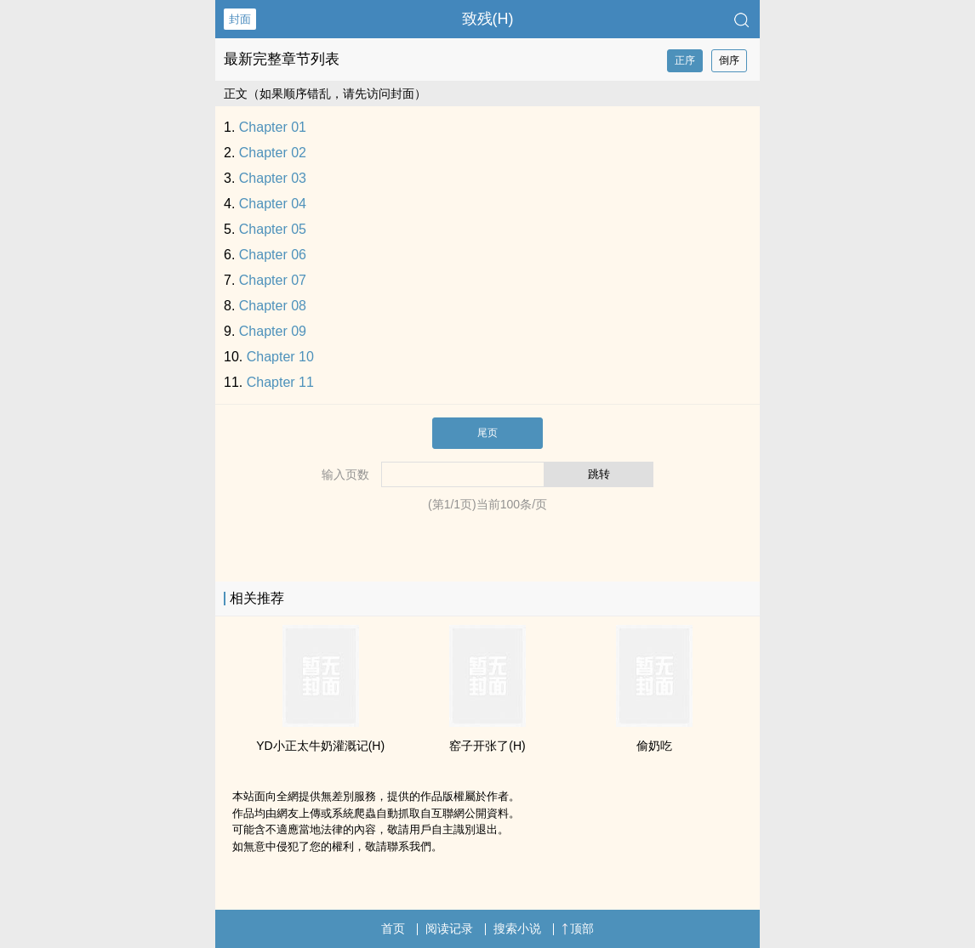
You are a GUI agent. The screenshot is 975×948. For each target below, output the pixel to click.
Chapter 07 (272, 280)
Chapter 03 (272, 178)
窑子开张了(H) (487, 745)
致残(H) (488, 18)
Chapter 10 (280, 356)
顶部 (578, 928)
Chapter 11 (280, 382)
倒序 (729, 60)
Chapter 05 (272, 229)
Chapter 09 (272, 331)
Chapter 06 (272, 254)
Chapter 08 (272, 305)
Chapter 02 (272, 152)
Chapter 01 (272, 127)
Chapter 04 (272, 203)
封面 (240, 19)
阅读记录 (449, 928)
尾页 (487, 433)
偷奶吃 (654, 745)
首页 (393, 928)
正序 (685, 60)
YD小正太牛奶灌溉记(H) (320, 745)
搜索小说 (517, 928)
